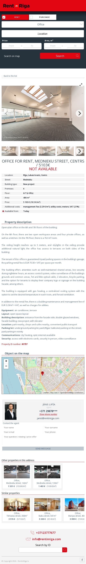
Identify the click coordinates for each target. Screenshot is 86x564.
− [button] (6, 366)
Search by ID (43, 545)
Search (60, 56)
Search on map (12, 56)
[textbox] (42, 34)
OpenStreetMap (67, 392)
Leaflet (46, 392)
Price (5, 41)
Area (49, 41)
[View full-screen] (81, 85)
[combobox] (43, 24)
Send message (43, 448)
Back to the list (10, 76)
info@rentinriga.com (46, 539)
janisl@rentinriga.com (48, 418)
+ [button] (6, 361)
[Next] (79, 113)
